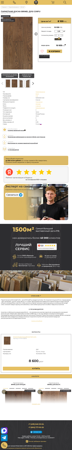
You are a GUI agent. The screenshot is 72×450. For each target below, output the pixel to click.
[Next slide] (33, 83)
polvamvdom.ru (36, 2)
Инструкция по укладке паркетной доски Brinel (23, 143)
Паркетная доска (14, 7)
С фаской (38, 106)
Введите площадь (46, 31)
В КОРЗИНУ (54, 51)
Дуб (37, 96)
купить (36, 368)
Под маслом (39, 102)
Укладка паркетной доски (16, 130)
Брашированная (40, 108)
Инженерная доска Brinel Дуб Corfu (24, 337)
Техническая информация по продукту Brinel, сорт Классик (26, 137)
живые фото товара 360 (27, 75)
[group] (18, 43)
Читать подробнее (36, 321)
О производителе (13, 149)
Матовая (38, 104)
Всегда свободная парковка (37, 441)
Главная (4, 7)
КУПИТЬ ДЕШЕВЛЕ (44, 55)
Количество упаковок (47, 35)
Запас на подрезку (58, 39)
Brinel (22, 7)
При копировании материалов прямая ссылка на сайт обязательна (23, 448)
